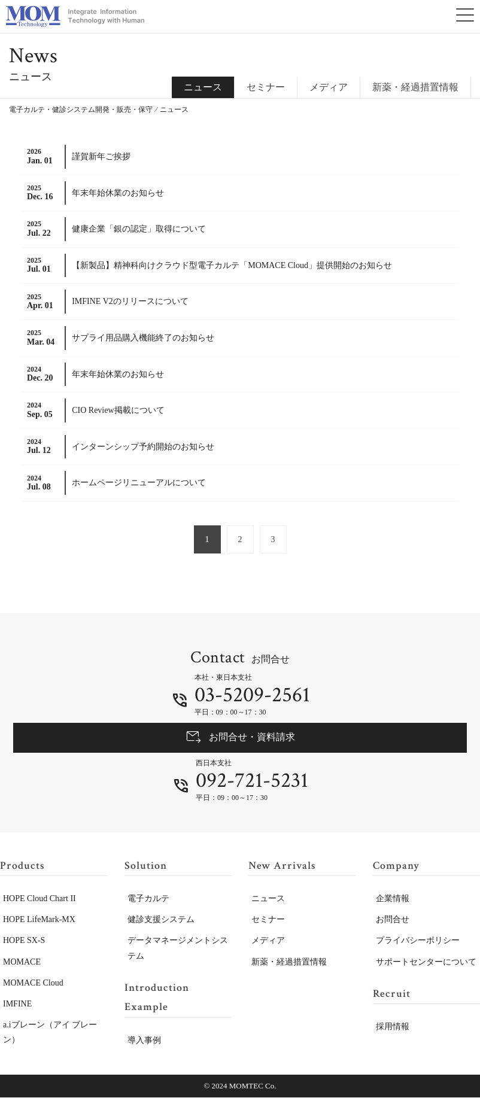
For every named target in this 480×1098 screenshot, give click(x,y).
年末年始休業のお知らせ (118, 192)
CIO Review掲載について (118, 410)
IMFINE (17, 1004)
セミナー (266, 87)
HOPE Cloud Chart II (39, 899)
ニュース (268, 899)
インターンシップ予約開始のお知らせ (143, 446)
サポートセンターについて (426, 961)
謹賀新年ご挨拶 (101, 156)
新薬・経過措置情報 (415, 87)
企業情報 (392, 899)
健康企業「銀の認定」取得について (139, 228)
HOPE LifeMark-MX (39, 919)
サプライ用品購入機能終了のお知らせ (143, 337)
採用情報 (392, 1027)
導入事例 (144, 1040)
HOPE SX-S (24, 940)
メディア (328, 87)
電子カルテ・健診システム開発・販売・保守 (81, 109)
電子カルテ (148, 899)
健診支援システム (161, 919)
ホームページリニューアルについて (139, 482)
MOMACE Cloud (33, 983)
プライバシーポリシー (418, 940)
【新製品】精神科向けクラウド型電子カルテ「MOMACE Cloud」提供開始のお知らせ (232, 265)
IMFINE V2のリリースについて (130, 301)
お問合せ (392, 919)
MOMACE (22, 961)
